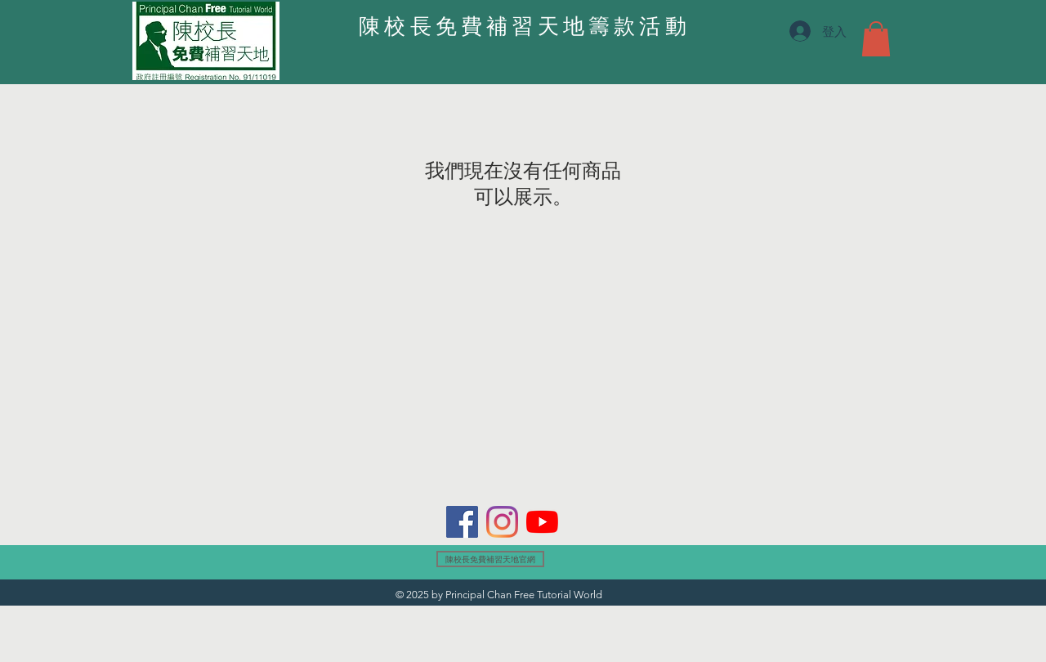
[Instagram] (502, 522)
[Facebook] (462, 522)
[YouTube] (542, 522)
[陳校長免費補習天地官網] (490, 559)
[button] (876, 38)
